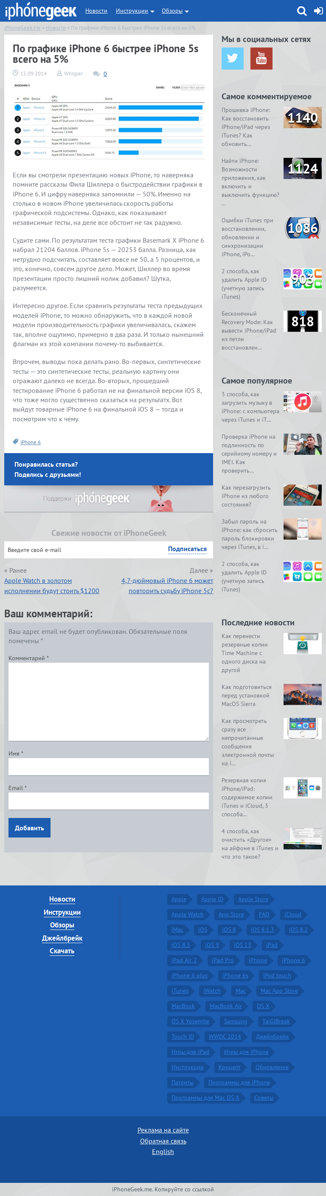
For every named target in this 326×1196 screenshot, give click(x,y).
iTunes (179, 990)
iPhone (258, 960)
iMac (177, 929)
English (163, 1151)
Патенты (182, 1082)
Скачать (62, 950)
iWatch (212, 990)
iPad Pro (223, 960)
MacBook (183, 1006)
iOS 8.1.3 (262, 929)
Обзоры (172, 10)
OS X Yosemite (190, 1021)
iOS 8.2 (298, 929)
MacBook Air (226, 1006)
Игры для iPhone (246, 1052)
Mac (241, 990)
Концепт (230, 1067)
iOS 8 (229, 929)
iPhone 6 (30, 442)
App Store (231, 914)
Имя (15, 753)
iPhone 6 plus (189, 975)
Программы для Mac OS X (205, 1097)
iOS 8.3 (180, 945)
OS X (263, 1006)
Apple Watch (187, 914)
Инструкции (132, 10)
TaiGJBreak (276, 1021)
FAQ (264, 914)
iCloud (292, 914)
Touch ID (182, 1036)
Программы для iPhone (239, 1082)
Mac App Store (279, 990)
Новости (96, 10)
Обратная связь (163, 1141)
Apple (178, 899)
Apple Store (253, 899)
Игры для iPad (190, 1052)
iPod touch (277, 975)
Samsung (235, 1021)
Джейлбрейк (62, 938)
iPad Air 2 (184, 960)
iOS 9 (212, 945)
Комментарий (28, 658)
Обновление (272, 1067)
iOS (202, 929)
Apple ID (212, 899)
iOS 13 (242, 945)
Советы (263, 1097)
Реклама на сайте (163, 1130)
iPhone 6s (235, 975)
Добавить (29, 827)
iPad (272, 945)
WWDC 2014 (225, 1036)
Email (17, 788)
